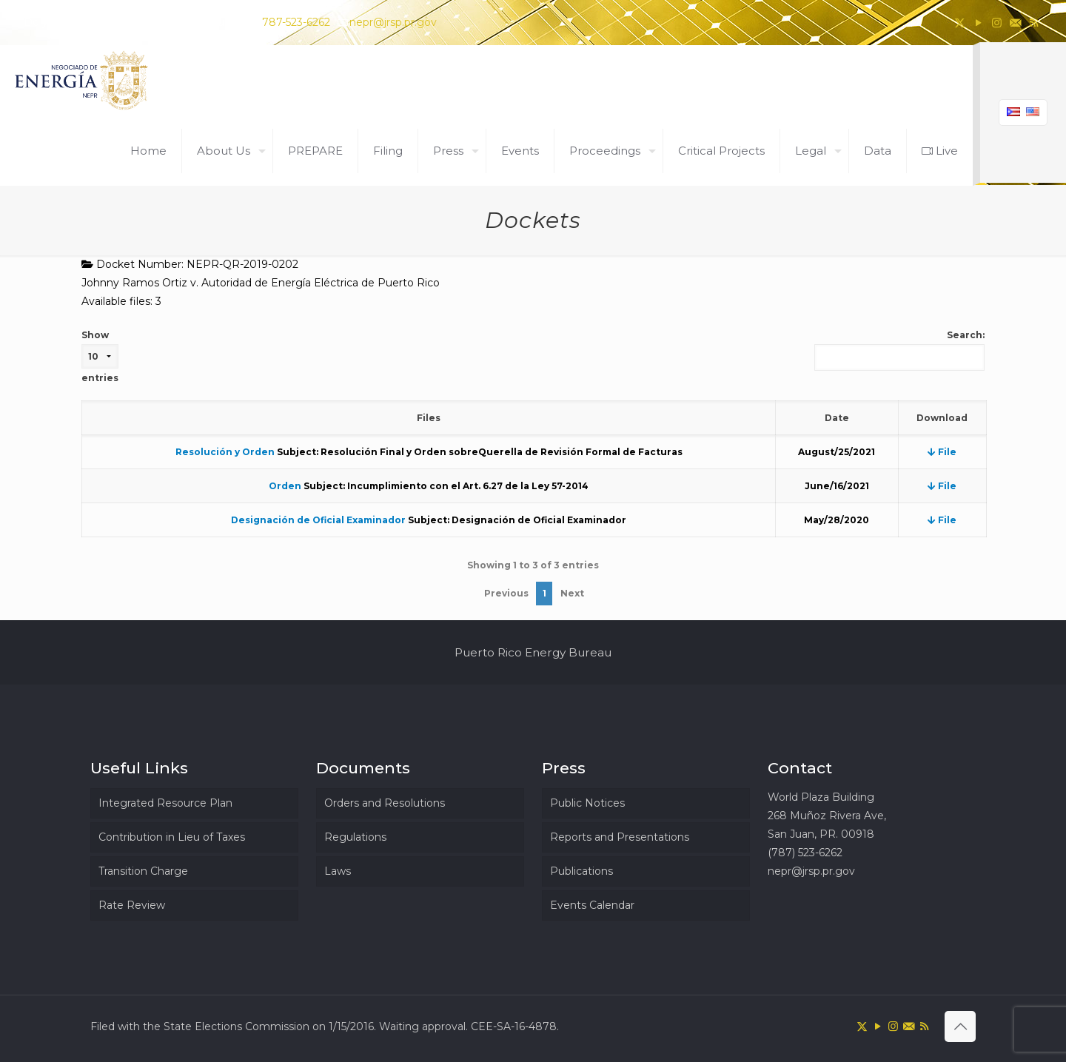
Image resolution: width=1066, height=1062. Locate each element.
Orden (285, 485)
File (942, 451)
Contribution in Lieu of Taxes (171, 837)
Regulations (355, 837)
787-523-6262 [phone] (296, 22)
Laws (337, 871)
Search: (899, 350)
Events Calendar (592, 905)
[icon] (1015, 23)
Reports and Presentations (619, 837)
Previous (506, 593)
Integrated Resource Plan (165, 803)
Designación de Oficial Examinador (318, 519)
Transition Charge (143, 871)
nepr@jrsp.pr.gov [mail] (393, 22)
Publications (581, 871)
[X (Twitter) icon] (959, 23)
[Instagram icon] (996, 23)
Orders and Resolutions (384, 803)
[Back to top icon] (960, 1026)
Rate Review (131, 905)
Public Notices (587, 803)
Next (572, 593)
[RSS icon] (1033, 23)
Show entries (99, 356)
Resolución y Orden (225, 451)
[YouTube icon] (978, 23)
